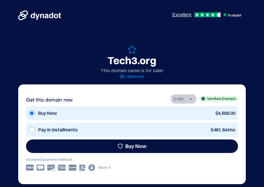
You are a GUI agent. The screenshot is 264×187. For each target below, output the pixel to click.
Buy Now (132, 146)
